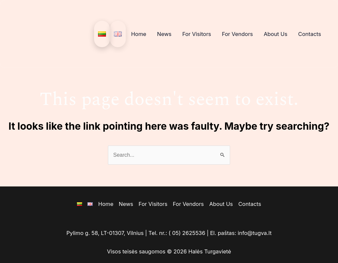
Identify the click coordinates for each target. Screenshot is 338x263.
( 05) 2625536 (187, 233)
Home (138, 34)
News (164, 34)
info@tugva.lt (255, 233)
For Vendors (237, 34)
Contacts (309, 34)
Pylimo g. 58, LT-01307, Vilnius (105, 233)
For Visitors (196, 34)
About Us (275, 34)
